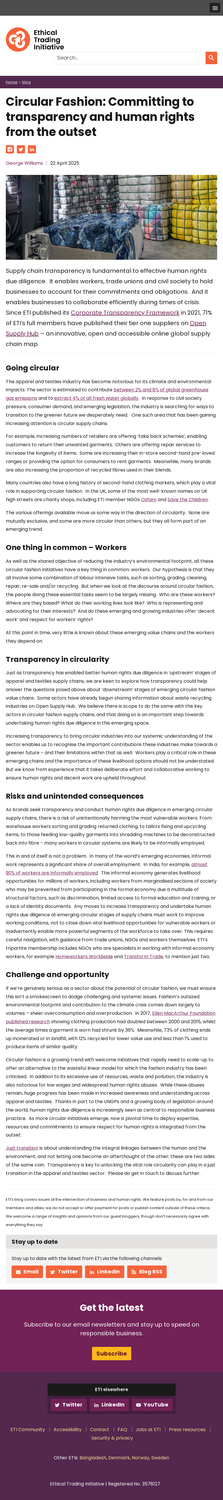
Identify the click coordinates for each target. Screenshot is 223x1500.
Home (11, 82)
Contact (99, 1429)
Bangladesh (93, 1457)
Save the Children (188, 499)
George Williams (24, 163)
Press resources (187, 1429)
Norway (140, 1457)
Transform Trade (143, 956)
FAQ (122, 1429)
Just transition (22, 1148)
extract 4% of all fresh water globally (96, 398)
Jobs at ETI (148, 1429)
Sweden (160, 1457)
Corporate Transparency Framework (125, 313)
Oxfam (149, 499)
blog (26, 82)
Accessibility (67, 1429)
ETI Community (27, 1429)
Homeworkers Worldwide (84, 956)
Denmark (119, 1457)
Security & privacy (112, 1438)
